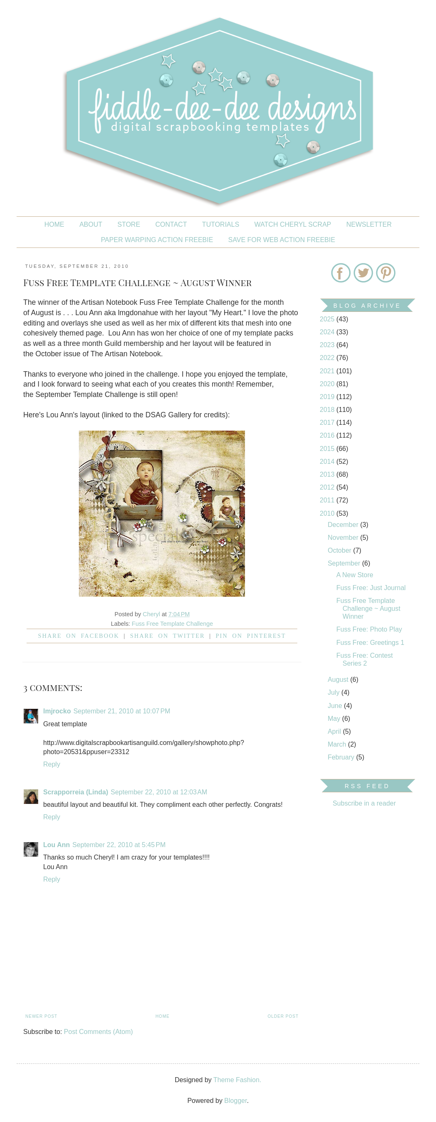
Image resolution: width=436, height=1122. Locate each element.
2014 (328, 461)
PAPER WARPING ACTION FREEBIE (157, 239)
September (345, 563)
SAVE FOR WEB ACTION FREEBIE (282, 239)
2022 (328, 357)
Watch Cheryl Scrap (293, 224)
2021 (328, 371)
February (342, 757)
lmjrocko (57, 711)
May (335, 718)
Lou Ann (56, 844)
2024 (328, 332)
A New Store (354, 574)
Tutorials (221, 224)
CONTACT (171, 224)
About (90, 224)
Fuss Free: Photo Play (369, 629)
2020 (328, 383)
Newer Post (41, 1016)
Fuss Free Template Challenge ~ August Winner (368, 608)
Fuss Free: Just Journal (371, 587)
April (335, 731)
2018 (328, 409)
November (344, 537)
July (334, 692)
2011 (328, 500)
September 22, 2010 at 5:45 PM (119, 844)
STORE (129, 224)
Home (54, 224)
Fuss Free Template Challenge (172, 623)
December (344, 524)
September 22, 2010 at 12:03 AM (158, 792)
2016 (328, 435)
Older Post (283, 1016)
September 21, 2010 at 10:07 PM (122, 711)
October (340, 550)
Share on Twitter (167, 635)
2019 (328, 396)
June (336, 705)
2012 (328, 487)
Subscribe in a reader (364, 803)
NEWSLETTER (369, 224)
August (339, 679)
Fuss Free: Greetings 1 (370, 642)
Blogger (235, 1100)
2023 (328, 344)
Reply (51, 764)
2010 (328, 513)
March (338, 744)
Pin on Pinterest (251, 635)
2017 (328, 422)
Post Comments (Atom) (98, 1031)
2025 (328, 319)
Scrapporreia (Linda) (75, 792)
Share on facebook (79, 635)
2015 (328, 448)
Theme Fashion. (237, 1079)
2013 (328, 474)
